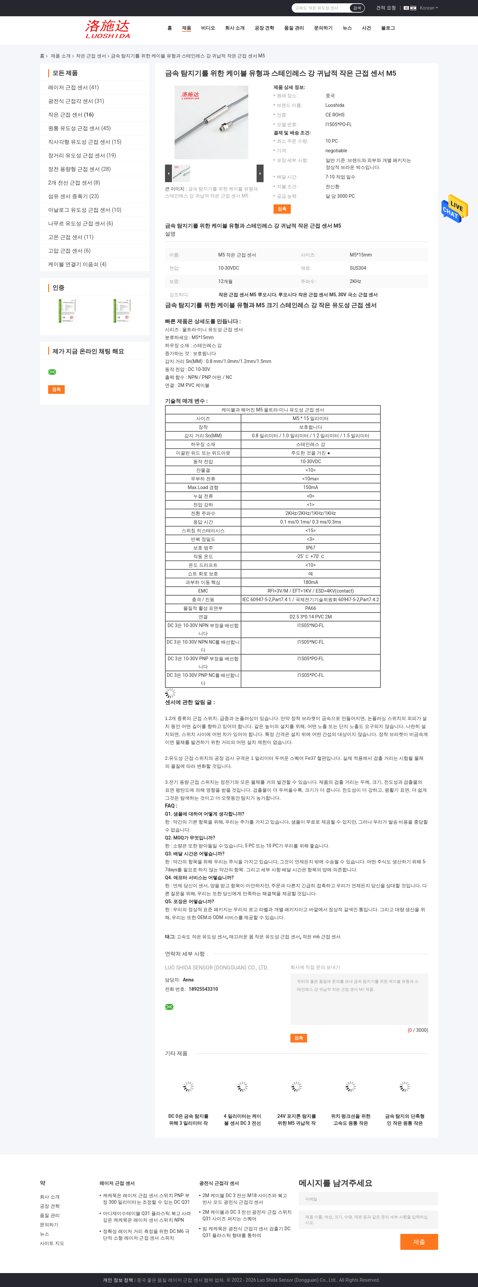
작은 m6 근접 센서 (321, 936)
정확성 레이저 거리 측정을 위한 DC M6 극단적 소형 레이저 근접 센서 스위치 (146, 1235)
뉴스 (347, 28)
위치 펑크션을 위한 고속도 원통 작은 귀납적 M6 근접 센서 (350, 1119)
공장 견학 (264, 28)
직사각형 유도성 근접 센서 (79, 142)
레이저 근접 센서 (68, 87)
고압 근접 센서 (65, 251)
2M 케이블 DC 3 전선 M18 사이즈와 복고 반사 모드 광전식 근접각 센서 (244, 1199)
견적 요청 (386, 7)
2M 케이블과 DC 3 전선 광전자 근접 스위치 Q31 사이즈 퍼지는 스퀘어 (247, 1215)
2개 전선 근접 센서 (70, 182)
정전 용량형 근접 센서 (74, 169)
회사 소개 (235, 28)
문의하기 (323, 28)
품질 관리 (294, 28)
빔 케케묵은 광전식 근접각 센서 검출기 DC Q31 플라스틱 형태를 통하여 (246, 1232)
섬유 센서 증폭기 (68, 196)
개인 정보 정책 (118, 1280)
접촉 (282, 208)
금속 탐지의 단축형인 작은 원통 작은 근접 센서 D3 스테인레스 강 (405, 1119)
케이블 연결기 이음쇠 (73, 264)
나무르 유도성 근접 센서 (76, 223)
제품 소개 (60, 55)
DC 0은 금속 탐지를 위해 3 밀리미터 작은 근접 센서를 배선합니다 (188, 1119)
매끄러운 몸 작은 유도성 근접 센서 (264, 936)
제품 (186, 28)
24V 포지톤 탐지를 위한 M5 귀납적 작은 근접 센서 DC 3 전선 (296, 1119)
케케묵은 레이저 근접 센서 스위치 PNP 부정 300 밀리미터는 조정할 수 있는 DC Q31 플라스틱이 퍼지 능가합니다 (146, 1200)
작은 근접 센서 (91, 55)
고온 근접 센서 (65, 237)
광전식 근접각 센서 (70, 101)
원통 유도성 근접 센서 (74, 128)
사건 (366, 28)
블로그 (388, 28)
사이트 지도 (52, 1243)
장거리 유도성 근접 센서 (76, 155)
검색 (357, 8)
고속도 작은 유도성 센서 (201, 936)
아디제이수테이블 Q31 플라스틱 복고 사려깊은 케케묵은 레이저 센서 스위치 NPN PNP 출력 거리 (147, 1218)
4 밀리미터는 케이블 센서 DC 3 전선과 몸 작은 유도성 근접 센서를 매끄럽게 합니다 (242, 1119)
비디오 (208, 28)
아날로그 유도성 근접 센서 (79, 210)
